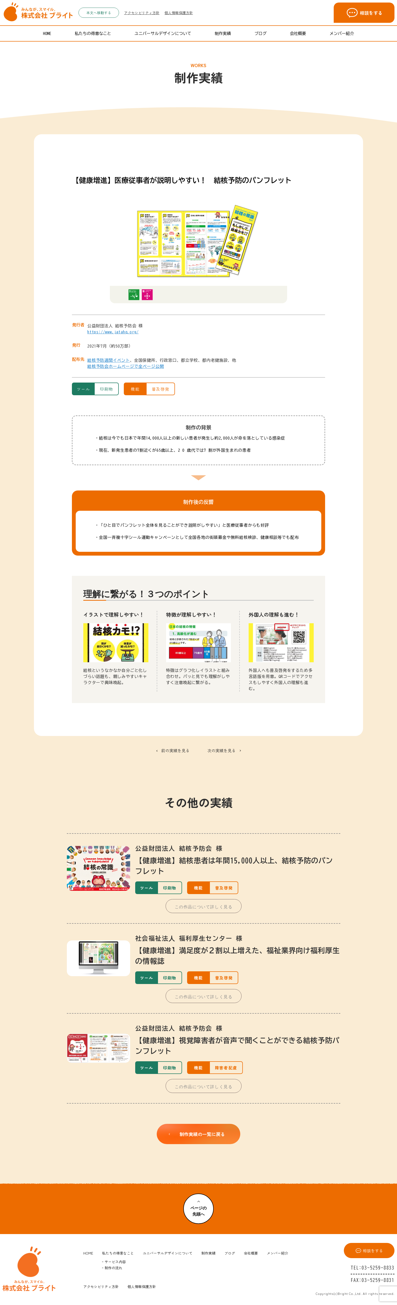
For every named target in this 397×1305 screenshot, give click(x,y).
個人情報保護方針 (179, 12)
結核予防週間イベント (108, 360)
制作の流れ (113, 1267)
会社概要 (298, 33)
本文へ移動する (98, 12)
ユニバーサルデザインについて (162, 33)
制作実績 (223, 33)
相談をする (364, 12)
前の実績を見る (175, 750)
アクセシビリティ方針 (142, 12)
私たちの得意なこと (93, 33)
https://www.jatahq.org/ (112, 332)
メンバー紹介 (342, 33)
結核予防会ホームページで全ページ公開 (125, 366)
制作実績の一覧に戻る (196, 1134)
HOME (47, 33)
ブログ (260, 33)
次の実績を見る (221, 750)
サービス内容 (115, 1261)
